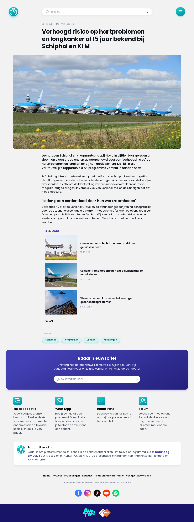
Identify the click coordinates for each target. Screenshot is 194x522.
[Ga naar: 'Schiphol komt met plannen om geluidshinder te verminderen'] (98, 275)
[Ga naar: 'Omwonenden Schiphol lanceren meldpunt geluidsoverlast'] (98, 247)
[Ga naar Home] (13, 11)
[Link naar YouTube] (106, 493)
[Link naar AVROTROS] (89, 512)
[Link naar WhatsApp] (115, 493)
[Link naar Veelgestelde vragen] (138, 475)
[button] (147, 11)
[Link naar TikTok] (97, 493)
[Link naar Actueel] (57, 475)
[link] (50, 340)
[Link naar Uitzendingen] (72, 475)
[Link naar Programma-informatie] (109, 475)
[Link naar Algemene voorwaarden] (78, 482)
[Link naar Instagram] (87, 493)
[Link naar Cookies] (126, 482)
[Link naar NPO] (105, 512)
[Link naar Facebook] (78, 493)
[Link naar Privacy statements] (107, 482)
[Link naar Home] (46, 475)
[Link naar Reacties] (87, 475)
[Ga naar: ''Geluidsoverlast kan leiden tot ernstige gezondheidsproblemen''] (98, 302)
